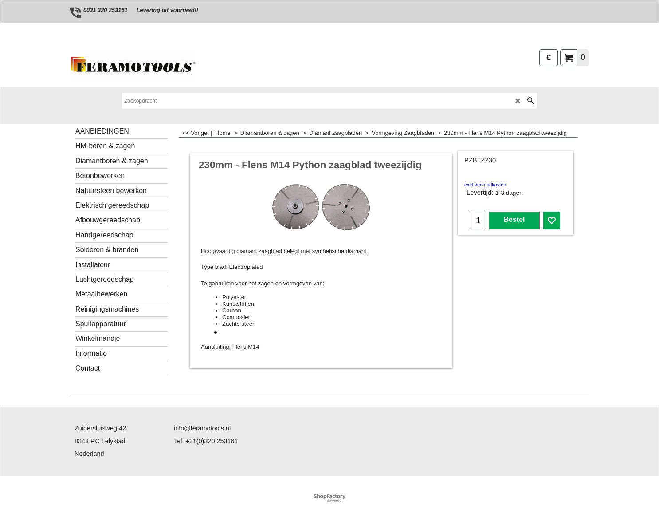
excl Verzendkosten (485, 184)
